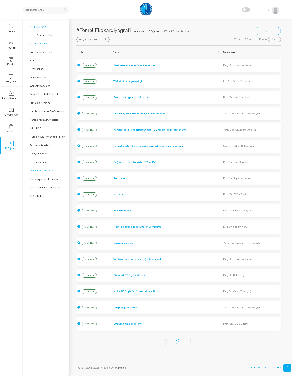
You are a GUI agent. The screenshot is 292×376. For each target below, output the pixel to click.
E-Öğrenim (154, 31)
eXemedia (120, 367)
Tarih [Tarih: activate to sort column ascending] (83, 52)
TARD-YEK (11, 45)
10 (273, 39)
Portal (267, 367)
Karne (277, 367)
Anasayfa (139, 31)
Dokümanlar (11, 112)
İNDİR (267, 31)
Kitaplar (11, 128)
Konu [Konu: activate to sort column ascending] (116, 52)
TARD (79, 367)
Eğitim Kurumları (11, 95)
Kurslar (11, 61)
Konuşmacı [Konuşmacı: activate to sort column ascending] (229, 52)
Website (255, 367)
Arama (11, 28)
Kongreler (11, 78)
